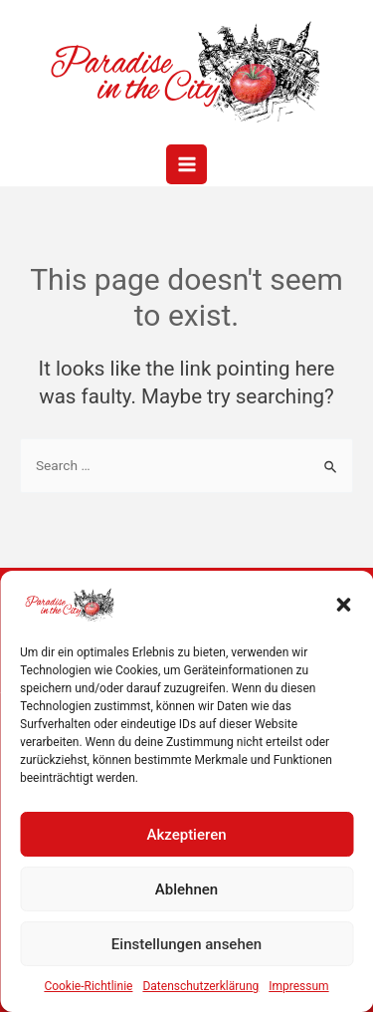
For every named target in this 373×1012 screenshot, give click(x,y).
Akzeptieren (186, 835)
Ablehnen (186, 889)
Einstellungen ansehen (186, 944)
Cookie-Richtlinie (88, 986)
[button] (343, 605)
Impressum (298, 986)
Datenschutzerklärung (200, 986)
